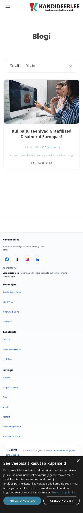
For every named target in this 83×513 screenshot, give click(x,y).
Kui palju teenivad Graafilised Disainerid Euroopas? (41, 133)
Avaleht (6, 377)
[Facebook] (7, 259)
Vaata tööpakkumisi (12, 349)
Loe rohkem (41, 163)
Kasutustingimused (12, 426)
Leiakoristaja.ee (11, 273)
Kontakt (6, 417)
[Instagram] (27, 259)
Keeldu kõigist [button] (61, 501)
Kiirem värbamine (11, 312)
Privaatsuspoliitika (11, 436)
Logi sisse (7, 321)
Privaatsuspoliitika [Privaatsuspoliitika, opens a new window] (63, 492)
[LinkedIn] (37, 259)
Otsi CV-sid (8, 302)
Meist (5, 407)
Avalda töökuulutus (12, 292)
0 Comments (51, 147)
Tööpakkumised (10, 387)
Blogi (5, 397)
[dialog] (41, 484)
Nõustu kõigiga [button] (22, 501)
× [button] (78, 461)
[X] (17, 259)
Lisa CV (6, 339)
